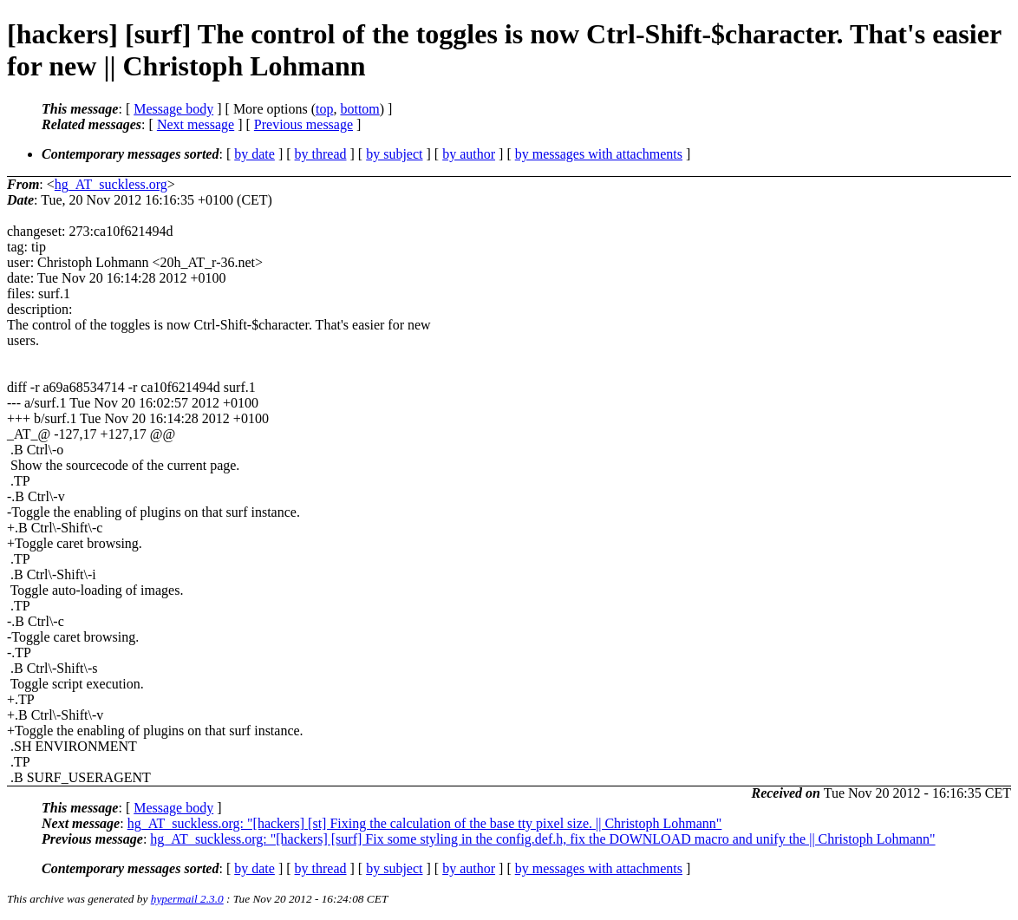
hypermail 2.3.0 (187, 898)
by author (468, 154)
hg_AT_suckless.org (111, 184)
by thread (321, 154)
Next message (195, 124)
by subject (394, 154)
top (324, 108)
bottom (359, 108)
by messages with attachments (598, 154)
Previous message (303, 124)
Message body (173, 108)
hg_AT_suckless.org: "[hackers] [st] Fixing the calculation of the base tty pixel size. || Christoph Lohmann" (424, 823)
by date (254, 154)
